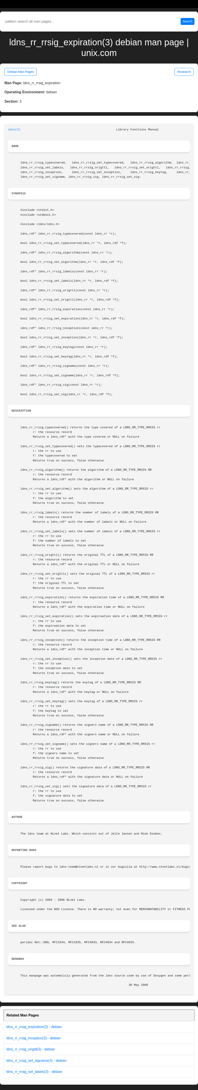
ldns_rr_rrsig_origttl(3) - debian (30, 1049)
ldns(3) (14, 129)
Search (187, 21)
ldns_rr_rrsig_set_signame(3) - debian (36, 1060)
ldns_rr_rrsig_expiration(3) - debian (34, 1027)
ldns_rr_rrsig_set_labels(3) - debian (34, 1072)
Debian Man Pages (20, 72)
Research (184, 72)
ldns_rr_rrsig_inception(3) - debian (33, 1038)
